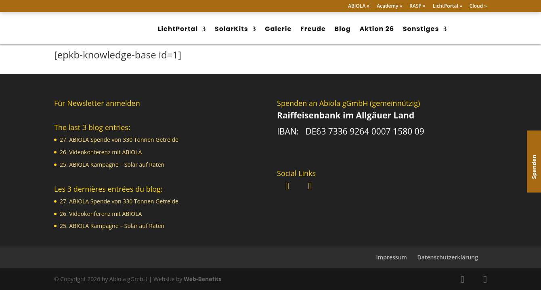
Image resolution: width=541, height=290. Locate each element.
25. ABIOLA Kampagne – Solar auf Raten (112, 164)
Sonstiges (421, 28)
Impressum (391, 257)
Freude (313, 28)
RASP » (417, 6)
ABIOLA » (358, 6)
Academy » (389, 6)
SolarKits (231, 28)
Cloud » (478, 6)
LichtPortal (178, 28)
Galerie (278, 28)
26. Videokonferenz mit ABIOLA (101, 152)
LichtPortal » (447, 6)
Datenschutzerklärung (447, 257)
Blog (343, 28)
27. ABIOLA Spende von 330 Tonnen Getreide (119, 139)
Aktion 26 (377, 28)
